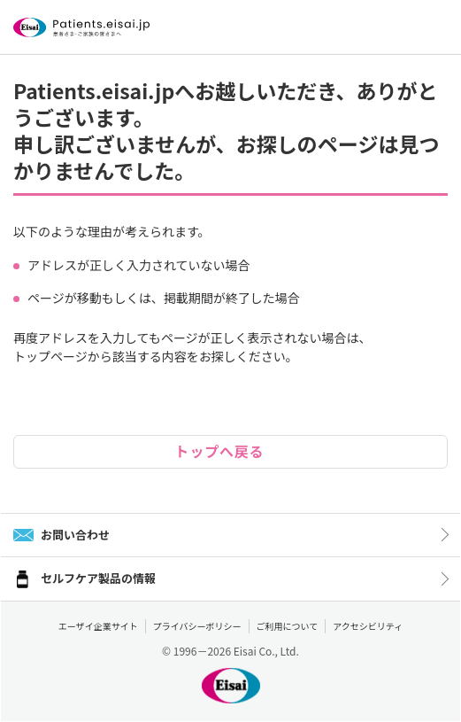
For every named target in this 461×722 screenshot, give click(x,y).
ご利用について (288, 626)
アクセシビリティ (368, 626)
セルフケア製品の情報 (98, 578)
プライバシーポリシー (197, 626)
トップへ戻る (220, 451)
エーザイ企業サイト (98, 626)
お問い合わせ (75, 534)
